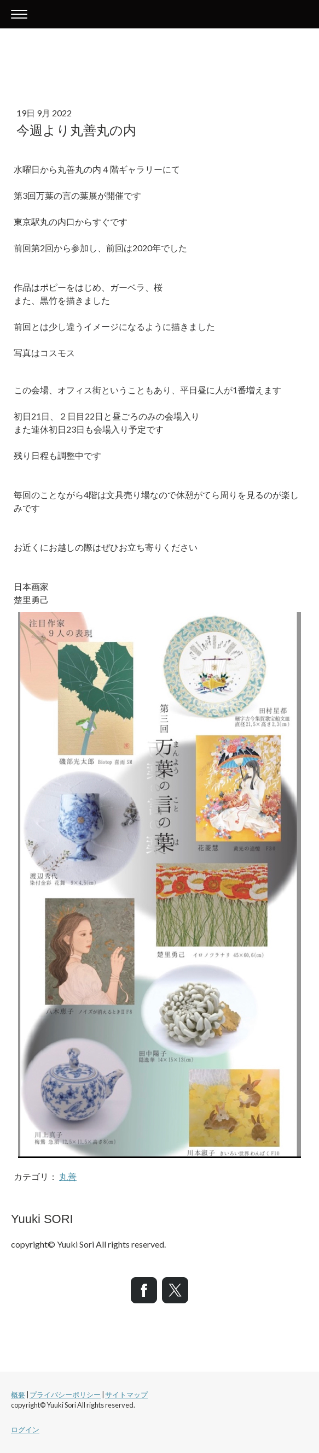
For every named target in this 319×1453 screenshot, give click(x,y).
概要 (18, 1394)
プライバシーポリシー (65, 1394)
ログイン (25, 1429)
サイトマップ (126, 1394)
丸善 (68, 1176)
